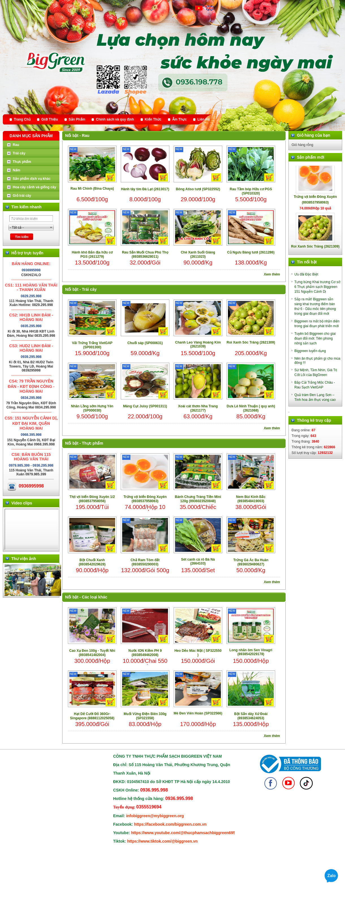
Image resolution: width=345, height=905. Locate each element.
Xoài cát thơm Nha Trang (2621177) (198, 408)
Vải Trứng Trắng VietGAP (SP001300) (92, 345)
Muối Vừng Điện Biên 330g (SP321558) (145, 716)
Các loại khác (94, 597)
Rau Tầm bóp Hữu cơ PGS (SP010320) (251, 191)
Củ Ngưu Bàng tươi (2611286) (250, 252)
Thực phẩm (92, 443)
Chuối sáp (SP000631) (145, 343)
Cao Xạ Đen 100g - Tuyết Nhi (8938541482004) (92, 653)
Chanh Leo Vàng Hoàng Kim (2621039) (198, 344)
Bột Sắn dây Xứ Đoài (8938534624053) (251, 716)
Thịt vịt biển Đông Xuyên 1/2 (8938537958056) (92, 499)
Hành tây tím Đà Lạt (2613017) (145, 189)
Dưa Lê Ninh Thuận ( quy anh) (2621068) (251, 408)
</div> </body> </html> (32, 529)
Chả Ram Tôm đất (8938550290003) (145, 562)
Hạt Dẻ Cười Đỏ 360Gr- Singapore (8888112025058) (92, 716)
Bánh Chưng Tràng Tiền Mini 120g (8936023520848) (198, 499)
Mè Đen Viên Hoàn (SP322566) (198, 713)
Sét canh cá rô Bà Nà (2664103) (198, 561)
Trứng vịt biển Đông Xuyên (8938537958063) (145, 499)
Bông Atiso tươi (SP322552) (198, 189)
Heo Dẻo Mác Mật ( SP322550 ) (198, 653)
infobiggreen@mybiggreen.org (155, 816)
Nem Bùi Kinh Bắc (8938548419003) (251, 499)
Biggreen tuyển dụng (310, 351)
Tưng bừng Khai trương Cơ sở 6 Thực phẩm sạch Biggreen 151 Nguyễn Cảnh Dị (317, 287)
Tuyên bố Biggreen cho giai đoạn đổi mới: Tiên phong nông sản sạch (315, 338)
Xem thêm (272, 274)
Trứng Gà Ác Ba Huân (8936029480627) (250, 562)
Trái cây (89, 289)
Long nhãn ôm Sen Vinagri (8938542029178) (250, 652)
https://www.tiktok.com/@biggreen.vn (162, 841)
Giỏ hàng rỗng (302, 145)
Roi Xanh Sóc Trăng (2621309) (251, 342)
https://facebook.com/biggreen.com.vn (170, 824)
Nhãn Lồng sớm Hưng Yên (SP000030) (92, 408)
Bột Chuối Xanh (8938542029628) (92, 562)
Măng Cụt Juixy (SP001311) (145, 406)
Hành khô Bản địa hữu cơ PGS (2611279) (92, 254)
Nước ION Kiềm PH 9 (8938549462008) (145, 653)
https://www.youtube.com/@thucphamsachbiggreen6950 (184, 832)
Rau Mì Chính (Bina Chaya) (92, 189)
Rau (85, 135)
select (51, 227)
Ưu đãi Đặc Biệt (306, 274)
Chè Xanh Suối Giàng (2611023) (198, 254)
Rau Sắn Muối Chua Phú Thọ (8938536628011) (145, 254)
